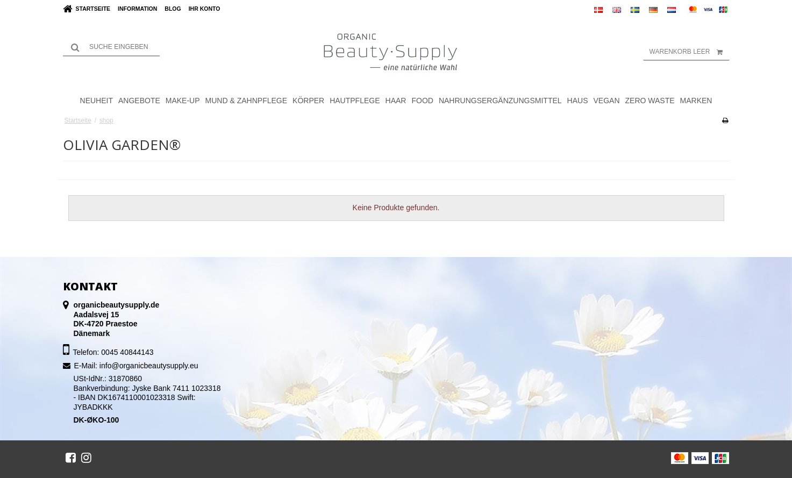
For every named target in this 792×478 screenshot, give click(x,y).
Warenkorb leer (690, 52)
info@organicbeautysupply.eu (148, 365)
